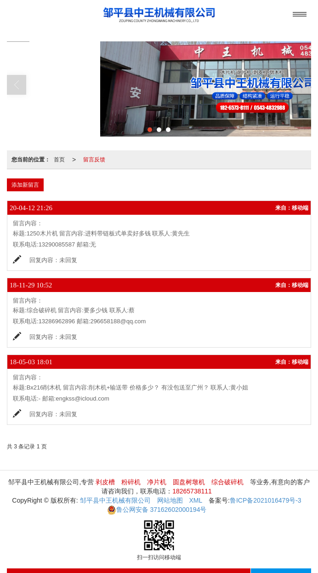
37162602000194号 (157, 509)
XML (195, 500)
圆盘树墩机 (189, 482)
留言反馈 (94, 159)
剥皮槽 (105, 482)
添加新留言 (25, 185)
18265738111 (192, 491)
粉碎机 (131, 482)
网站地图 (170, 500)
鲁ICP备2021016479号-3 (265, 500)
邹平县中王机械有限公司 (115, 500)
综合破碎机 (227, 482)
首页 (59, 159)
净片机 (156, 482)
